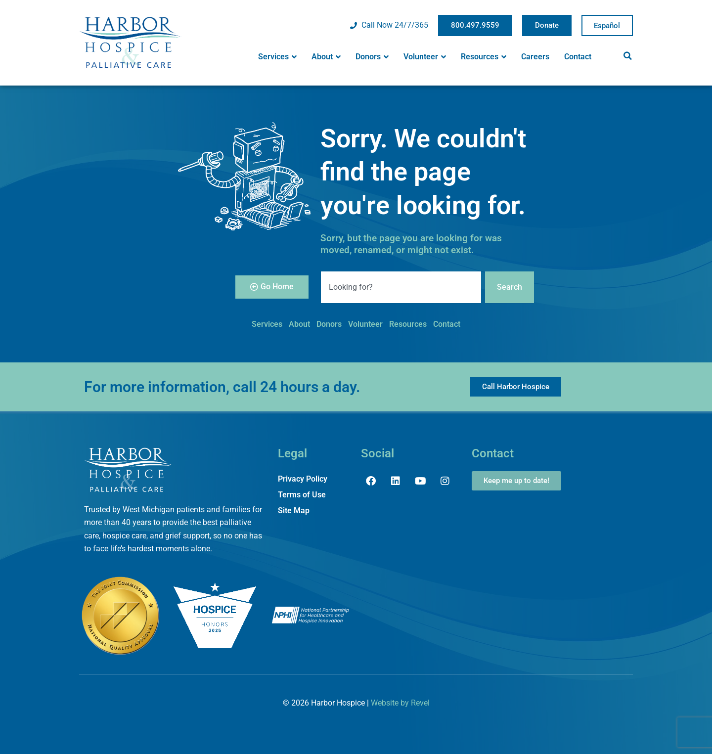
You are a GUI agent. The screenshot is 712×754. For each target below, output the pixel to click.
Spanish (607, 26)
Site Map (294, 510)
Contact (577, 56)
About (326, 57)
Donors (372, 57)
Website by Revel (400, 703)
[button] (627, 55)
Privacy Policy (302, 479)
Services (277, 57)
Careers (535, 56)
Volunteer (424, 57)
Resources (483, 57)
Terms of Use (302, 494)
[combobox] (401, 287)
